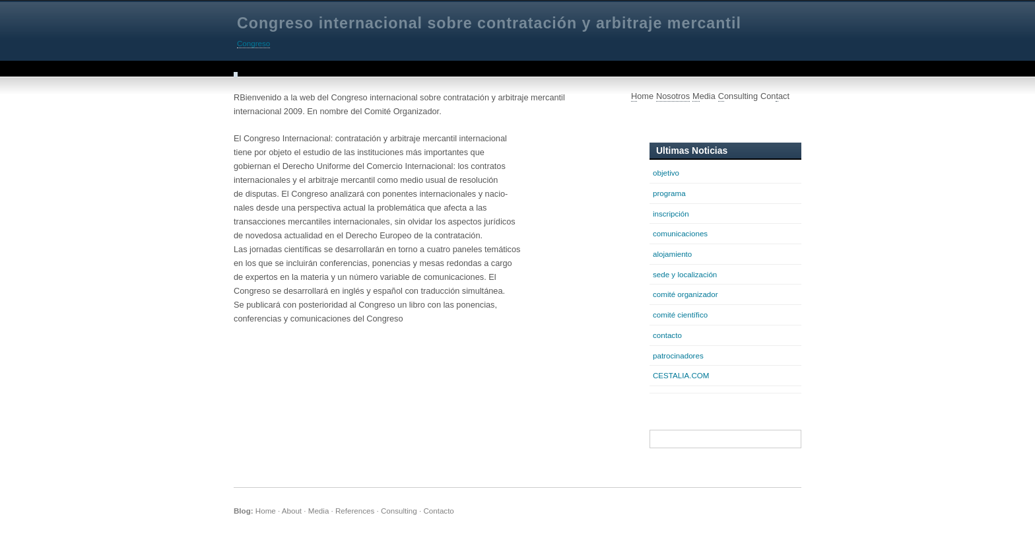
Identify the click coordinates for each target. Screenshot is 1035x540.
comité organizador (685, 294)
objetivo (666, 172)
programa (669, 193)
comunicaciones (680, 233)
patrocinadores (678, 355)
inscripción (671, 213)
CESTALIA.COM (681, 375)
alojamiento (672, 254)
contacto (667, 335)
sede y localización (685, 274)
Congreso (253, 43)
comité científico (680, 314)
